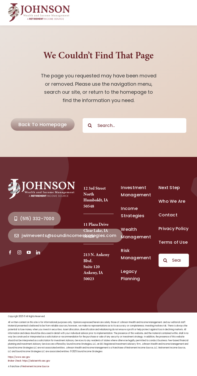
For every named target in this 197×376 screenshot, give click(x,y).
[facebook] (10, 252)
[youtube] (29, 252)
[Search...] (134, 125)
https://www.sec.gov (19, 357)
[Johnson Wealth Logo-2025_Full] (39, 5)
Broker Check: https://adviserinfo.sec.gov (29, 360)
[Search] (90, 125)
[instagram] (19, 252)
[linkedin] (38, 252)
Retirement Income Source (35, 366)
